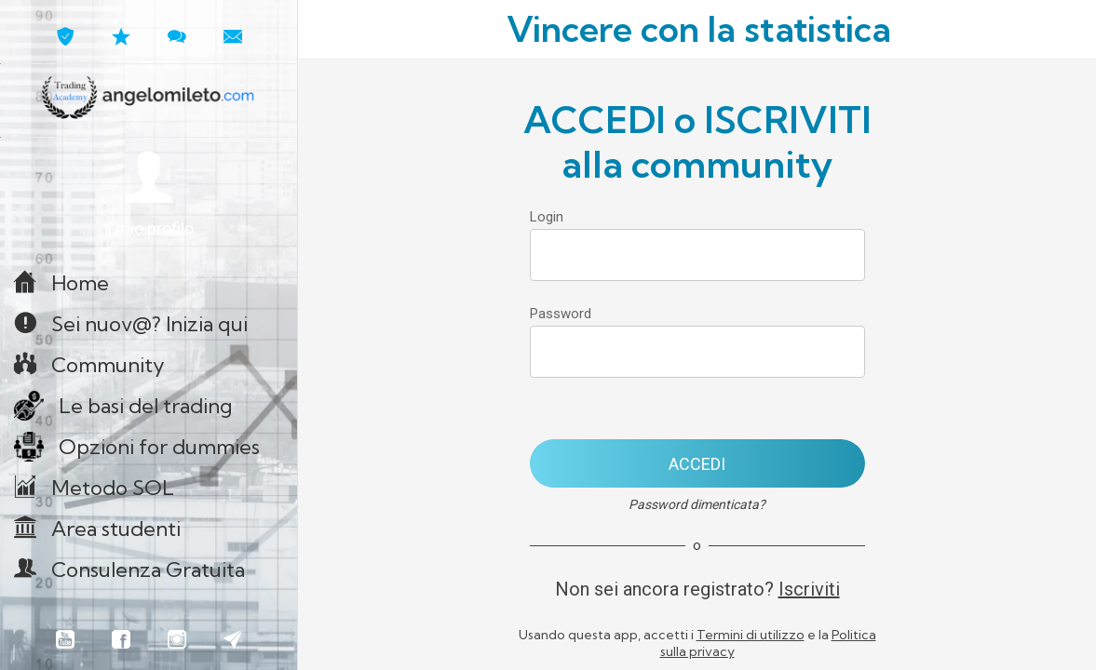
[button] (148, 195)
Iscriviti (809, 589)
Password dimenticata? (697, 504)
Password (560, 313)
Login (546, 216)
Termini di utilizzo (751, 634)
